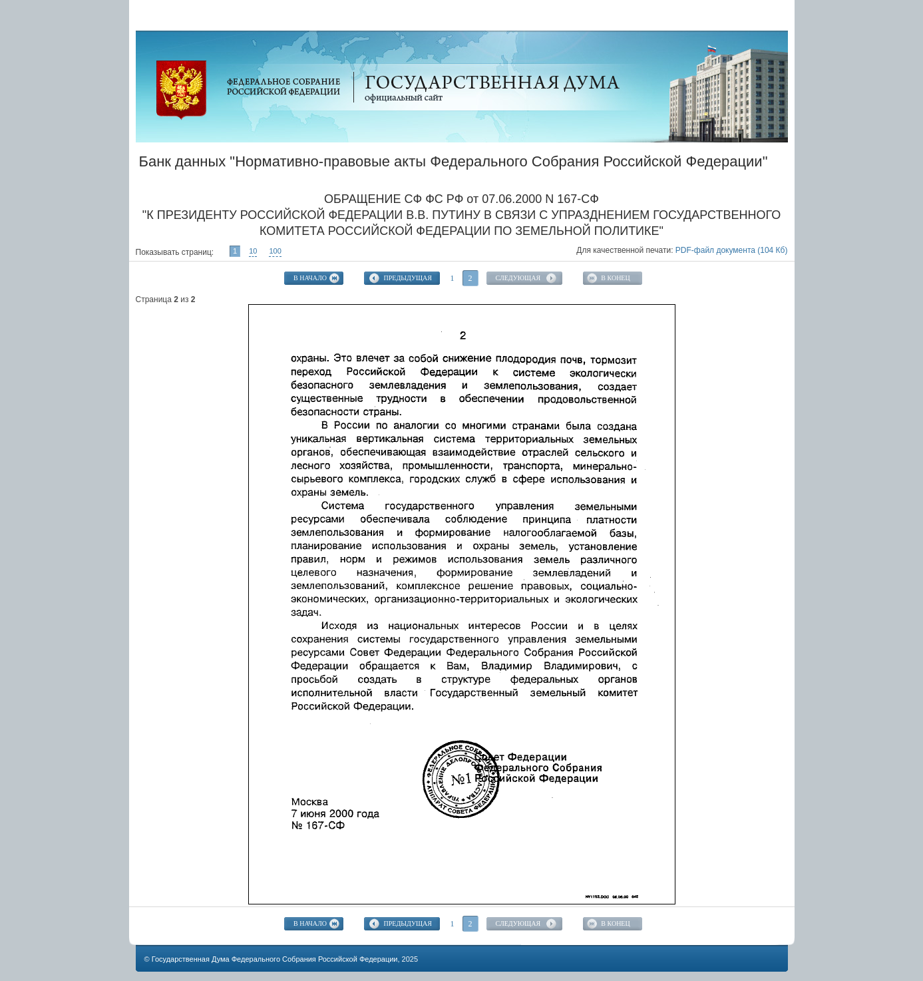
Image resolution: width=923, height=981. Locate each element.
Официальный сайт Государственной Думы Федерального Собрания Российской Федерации (181, 90)
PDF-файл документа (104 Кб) (731, 250)
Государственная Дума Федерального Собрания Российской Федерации (275, 959)
